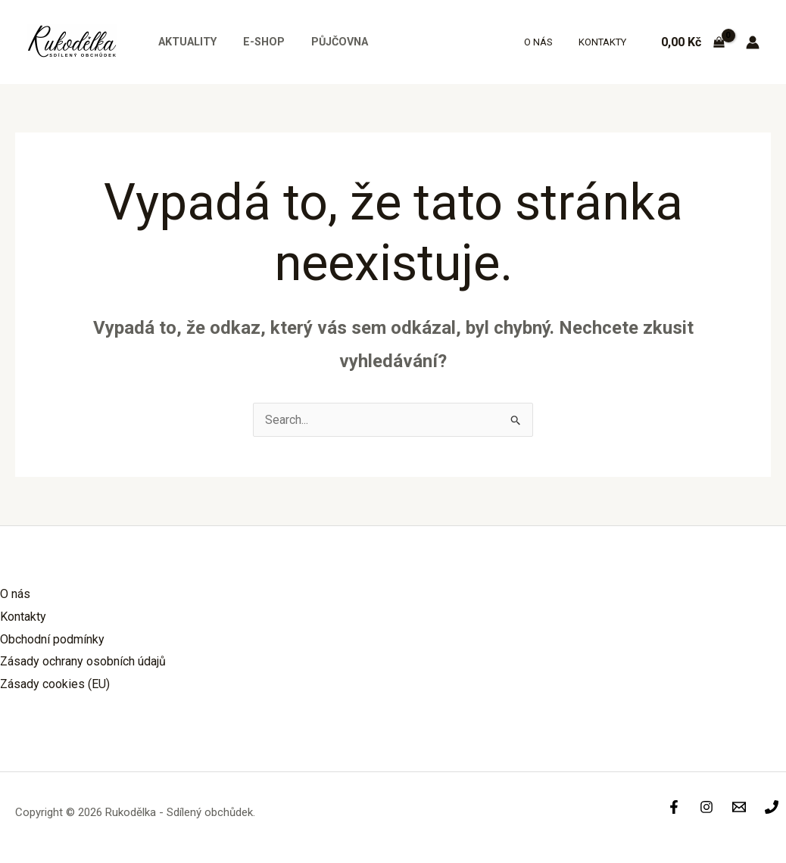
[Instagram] (706, 807)
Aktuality (184, 42)
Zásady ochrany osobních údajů (83, 661)
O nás (547, 42)
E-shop (256, 42)
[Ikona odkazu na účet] (752, 42)
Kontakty (605, 42)
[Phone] (771, 807)
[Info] (739, 807)
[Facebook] (674, 807)
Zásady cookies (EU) (55, 684)
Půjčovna (327, 42)
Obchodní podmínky (52, 639)
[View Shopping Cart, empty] (692, 42)
